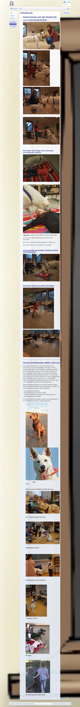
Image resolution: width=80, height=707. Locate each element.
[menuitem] (12, 13)
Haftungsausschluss (29, 703)
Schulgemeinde (13, 21)
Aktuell (12, 15)
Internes (12, 18)
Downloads (13, 26)
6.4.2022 (68, 703)
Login (67, 8)
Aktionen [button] (67, 12)
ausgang (14, 8)
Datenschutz (19, 703)
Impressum (12, 703)
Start (11, 13)
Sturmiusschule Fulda (58, 703)
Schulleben (13, 24)
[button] (65, 2)
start (20, 8)
